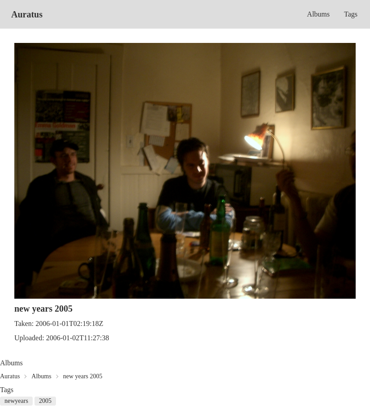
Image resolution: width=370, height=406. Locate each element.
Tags (350, 14)
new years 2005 (83, 376)
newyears (16, 401)
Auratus (27, 14)
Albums (318, 14)
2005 (45, 401)
